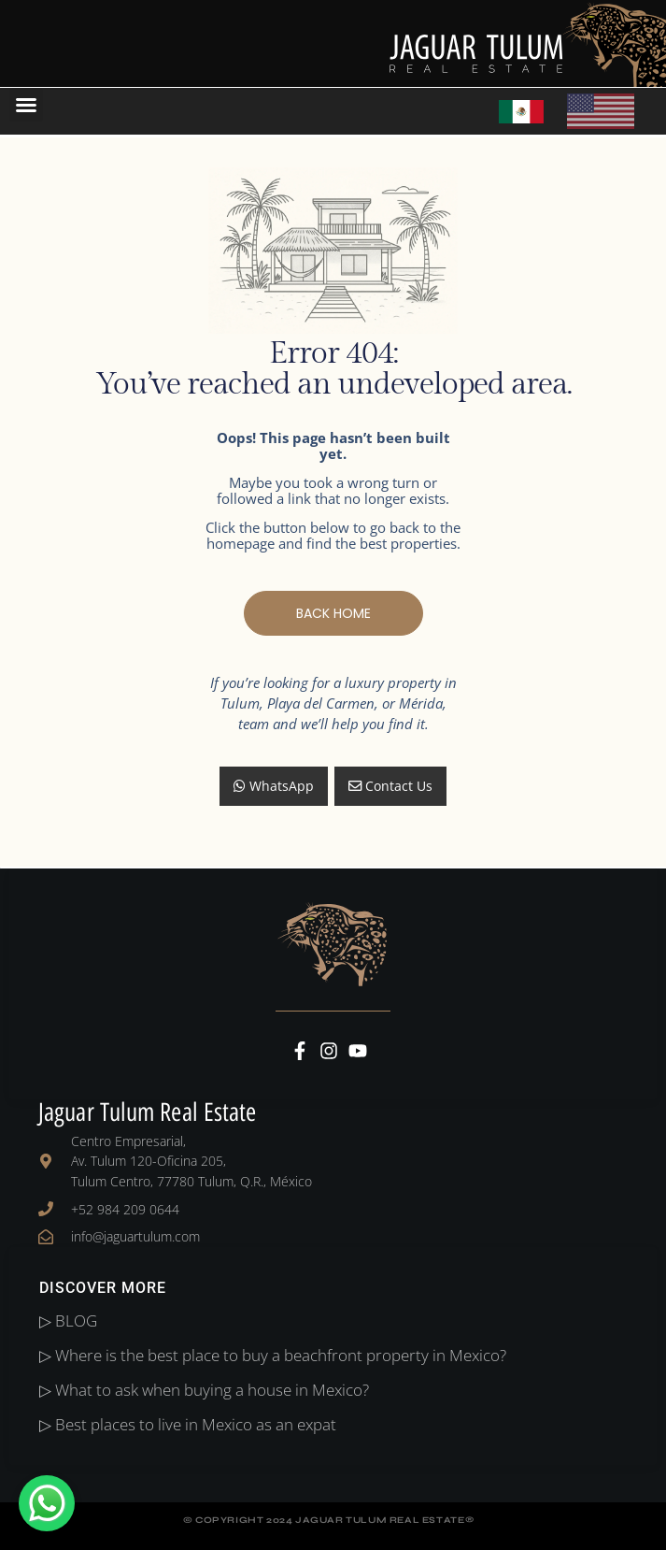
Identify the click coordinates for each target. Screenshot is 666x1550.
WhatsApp (274, 786)
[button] (26, 105)
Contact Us (390, 786)
